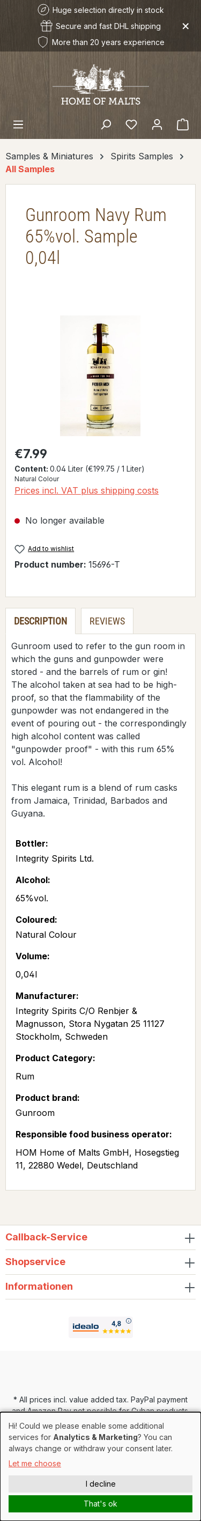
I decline (101, 1483)
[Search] (105, 124)
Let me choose (35, 1463)
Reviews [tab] (107, 621)
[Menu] (18, 124)
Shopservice (35, 1261)
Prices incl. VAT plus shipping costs (86, 490)
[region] (100, 375)
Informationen (39, 1286)
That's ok (100, 1503)
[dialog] (100, 1466)
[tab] (40, 621)
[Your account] (157, 124)
